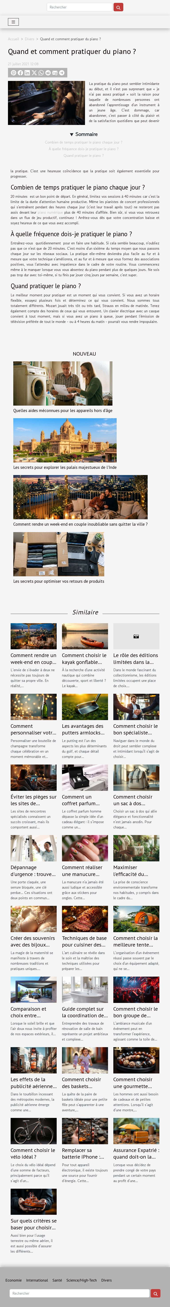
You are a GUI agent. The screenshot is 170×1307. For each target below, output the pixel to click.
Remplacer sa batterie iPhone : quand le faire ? (81, 1157)
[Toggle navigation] (13, 22)
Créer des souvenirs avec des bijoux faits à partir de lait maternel (33, 948)
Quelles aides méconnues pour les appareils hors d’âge (62, 410)
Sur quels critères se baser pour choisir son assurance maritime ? (34, 1230)
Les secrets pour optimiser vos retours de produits (58, 581)
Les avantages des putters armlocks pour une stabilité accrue (82, 735)
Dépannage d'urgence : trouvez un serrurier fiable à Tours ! (33, 877)
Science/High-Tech (81, 1280)
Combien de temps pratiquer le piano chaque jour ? (83, 142)
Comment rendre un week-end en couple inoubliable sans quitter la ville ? (80, 524)
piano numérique (50, 212)
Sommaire (86, 134)
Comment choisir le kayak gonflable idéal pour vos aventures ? (84, 665)
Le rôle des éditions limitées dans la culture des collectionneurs (135, 665)
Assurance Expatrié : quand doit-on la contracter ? (136, 1157)
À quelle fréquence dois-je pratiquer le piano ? (84, 148)
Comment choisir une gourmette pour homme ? (132, 1086)
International (37, 1280)
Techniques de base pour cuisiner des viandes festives (84, 945)
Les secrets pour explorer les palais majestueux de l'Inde (65, 467)
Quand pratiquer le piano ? (84, 155)
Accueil (13, 39)
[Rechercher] (79, 7)
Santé (57, 1280)
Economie (13, 1280)
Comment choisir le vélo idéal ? (33, 1153)
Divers (29, 39)
